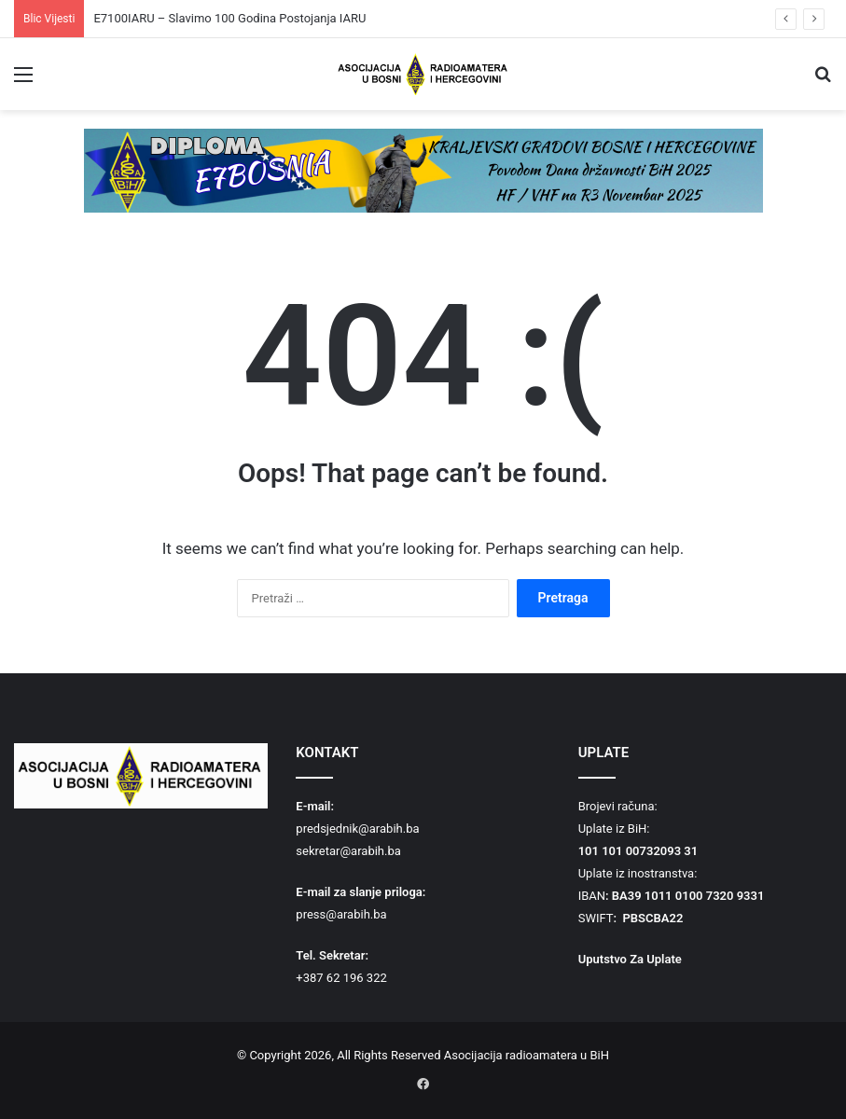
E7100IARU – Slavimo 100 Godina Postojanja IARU (229, 18)
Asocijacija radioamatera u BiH (526, 1055)
